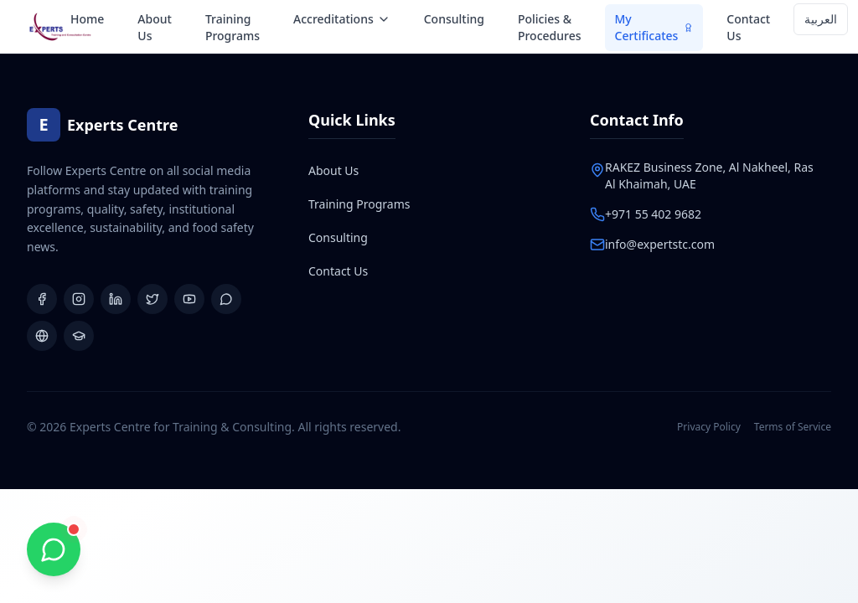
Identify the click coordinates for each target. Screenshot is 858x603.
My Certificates (654, 27)
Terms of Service (792, 427)
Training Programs (232, 27)
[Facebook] (42, 299)
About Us (154, 27)
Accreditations (341, 19)
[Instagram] (79, 299)
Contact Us (748, 27)
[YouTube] (189, 299)
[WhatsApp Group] (226, 299)
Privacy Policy (709, 427)
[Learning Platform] (79, 336)
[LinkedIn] (116, 299)
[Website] (42, 336)
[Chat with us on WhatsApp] (53, 549)
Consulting (454, 19)
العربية (820, 19)
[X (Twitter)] (152, 299)
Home (87, 19)
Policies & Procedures (549, 27)
